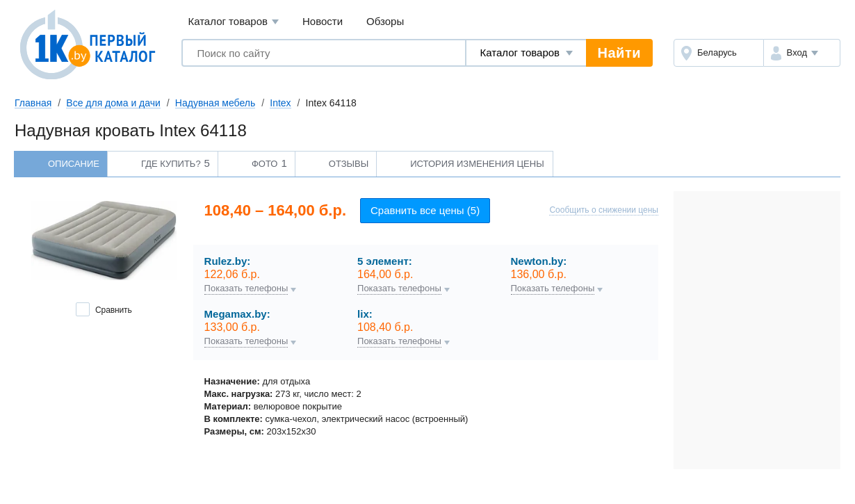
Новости (322, 21)
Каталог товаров (233, 22)
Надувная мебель (215, 102)
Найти (619, 52)
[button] (802, 53)
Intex (280, 102)
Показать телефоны (246, 288)
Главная (33, 102)
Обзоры (385, 21)
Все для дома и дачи (113, 102)
